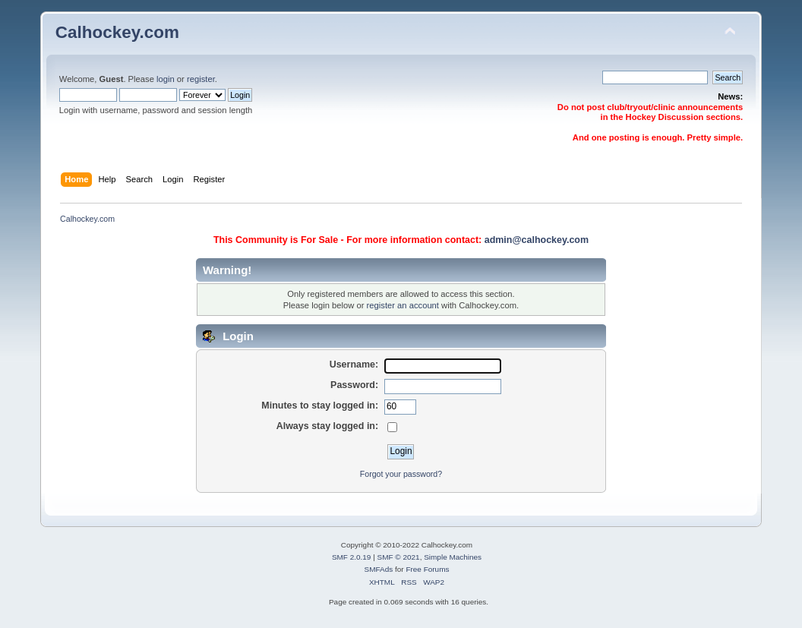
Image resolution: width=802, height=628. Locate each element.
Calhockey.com (117, 32)
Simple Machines (453, 557)
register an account (403, 305)
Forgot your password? (401, 473)
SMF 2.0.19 (351, 557)
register (201, 79)
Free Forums (427, 569)
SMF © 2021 (398, 557)
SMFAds (379, 569)
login (165, 79)
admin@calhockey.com (537, 240)
